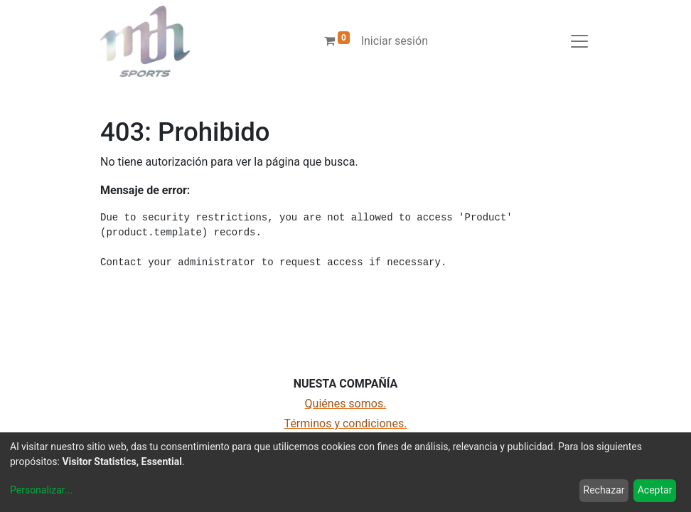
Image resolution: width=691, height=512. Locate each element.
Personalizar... (41, 490)
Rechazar (604, 490)
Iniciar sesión (394, 41)
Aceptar (655, 490)
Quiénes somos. (346, 403)
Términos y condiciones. (345, 423)
